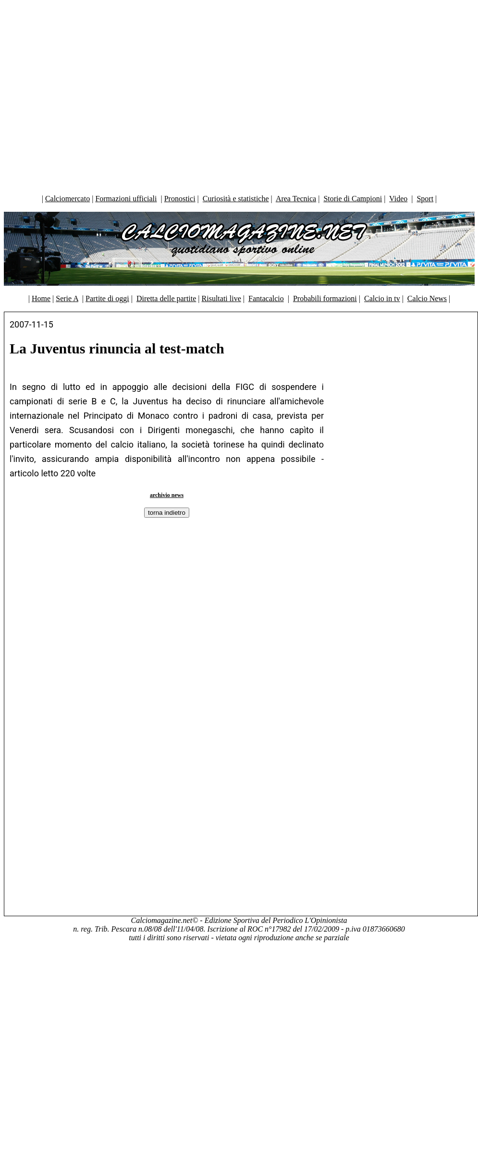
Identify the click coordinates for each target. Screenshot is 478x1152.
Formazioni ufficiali (126, 198)
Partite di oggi (107, 298)
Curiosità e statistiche (236, 198)
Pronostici (180, 198)
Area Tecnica (296, 198)
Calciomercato (67, 198)
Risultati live (221, 298)
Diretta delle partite (166, 298)
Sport (425, 198)
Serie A (67, 298)
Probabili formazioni (325, 298)
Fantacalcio (266, 298)
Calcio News (427, 298)
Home (41, 298)
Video (398, 198)
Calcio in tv (382, 298)
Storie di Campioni (352, 198)
